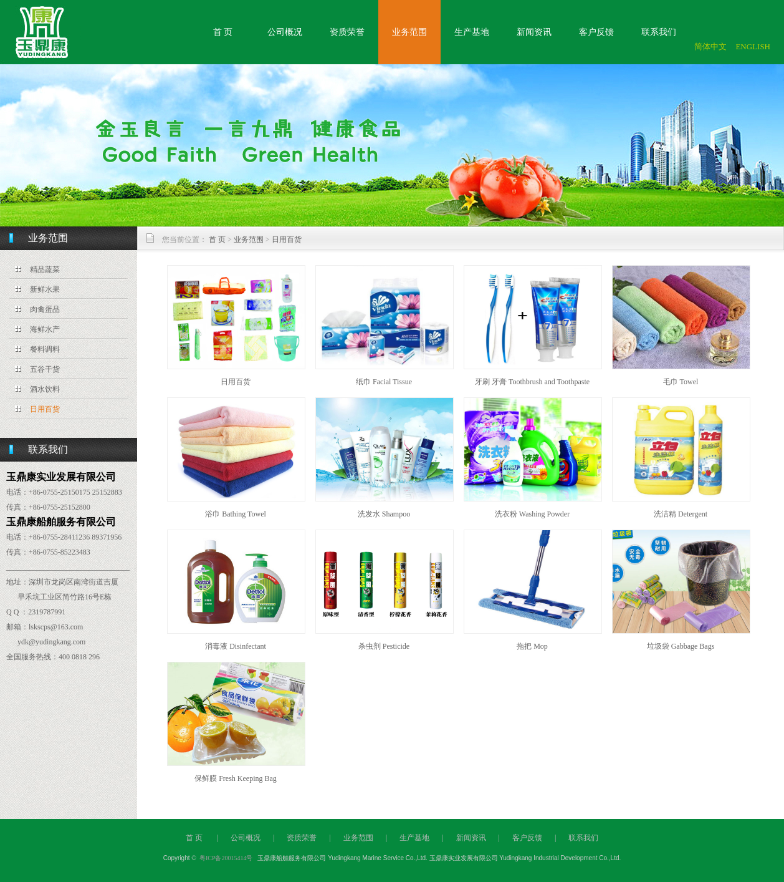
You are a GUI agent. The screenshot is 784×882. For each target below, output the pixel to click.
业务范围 (409, 32)
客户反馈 (596, 32)
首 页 (223, 32)
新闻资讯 (534, 32)
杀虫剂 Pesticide (383, 646)
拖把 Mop (532, 646)
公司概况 (284, 32)
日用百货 (45, 409)
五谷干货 (45, 369)
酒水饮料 (45, 389)
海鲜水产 (45, 329)
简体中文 (710, 46)
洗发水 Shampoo (384, 514)
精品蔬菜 (45, 269)
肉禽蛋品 (45, 309)
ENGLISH (752, 46)
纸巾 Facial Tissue (384, 381)
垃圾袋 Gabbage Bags (681, 646)
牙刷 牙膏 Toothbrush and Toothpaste (532, 381)
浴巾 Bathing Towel (235, 514)
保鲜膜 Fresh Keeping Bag (235, 778)
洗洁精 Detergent (680, 514)
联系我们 (658, 32)
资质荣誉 (347, 32)
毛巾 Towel (681, 381)
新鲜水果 (45, 289)
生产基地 (471, 32)
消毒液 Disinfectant (235, 646)
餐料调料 (45, 349)
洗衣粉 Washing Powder (532, 514)
